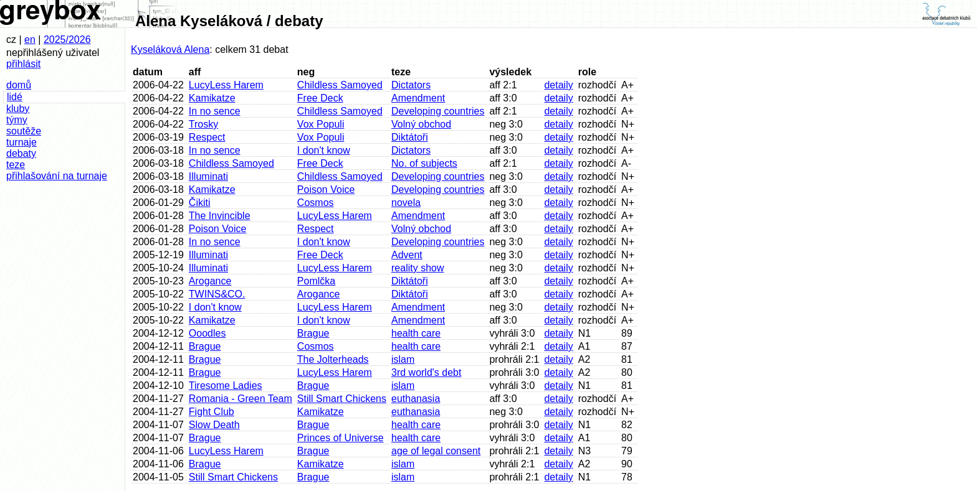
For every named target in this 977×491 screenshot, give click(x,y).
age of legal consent (435, 451)
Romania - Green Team (240, 398)
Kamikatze (212, 98)
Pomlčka (316, 281)
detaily (558, 85)
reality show (417, 268)
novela (406, 202)
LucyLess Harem (226, 85)
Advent (406, 255)
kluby (17, 108)
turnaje (21, 142)
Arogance (210, 281)
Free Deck (320, 98)
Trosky (203, 124)
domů (18, 85)
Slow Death (214, 424)
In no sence (215, 111)
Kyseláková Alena (170, 49)
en (30, 39)
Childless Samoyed (340, 85)
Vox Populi (321, 124)
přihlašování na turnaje (56, 176)
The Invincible (219, 215)
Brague (313, 333)
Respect (207, 137)
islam (402, 359)
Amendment (418, 98)
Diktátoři (409, 137)
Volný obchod (421, 124)
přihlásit (23, 63)
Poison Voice (326, 189)
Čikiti (200, 202)
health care (416, 333)
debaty (21, 153)
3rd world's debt (426, 372)
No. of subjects (424, 163)
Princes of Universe (340, 438)
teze (15, 164)
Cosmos (315, 202)
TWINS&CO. (217, 294)
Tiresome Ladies (225, 385)
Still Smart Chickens (341, 398)
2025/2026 (67, 39)
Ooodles (207, 333)
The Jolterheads (333, 359)
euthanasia (415, 398)
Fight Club (211, 411)
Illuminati (208, 176)
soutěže (23, 131)
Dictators (411, 85)
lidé (14, 96)
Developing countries (437, 111)
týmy (16, 120)
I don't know (323, 150)
